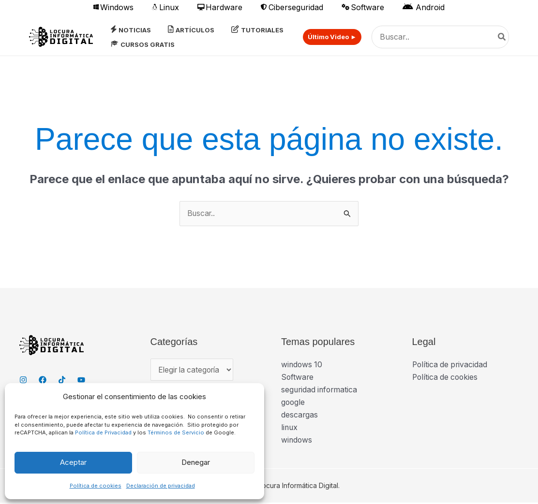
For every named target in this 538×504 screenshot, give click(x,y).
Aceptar (73, 462)
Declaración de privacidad (160, 485)
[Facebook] (42, 380)
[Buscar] (502, 37)
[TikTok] (62, 380)
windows (297, 441)
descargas (299, 416)
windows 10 (302, 365)
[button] (328, 37)
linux (290, 428)
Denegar (195, 462)
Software (297, 378)
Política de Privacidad (103, 432)
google (293, 403)
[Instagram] (23, 380)
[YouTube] (81, 380)
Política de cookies (95, 485)
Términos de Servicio (176, 432)
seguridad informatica (320, 390)
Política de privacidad (451, 365)
